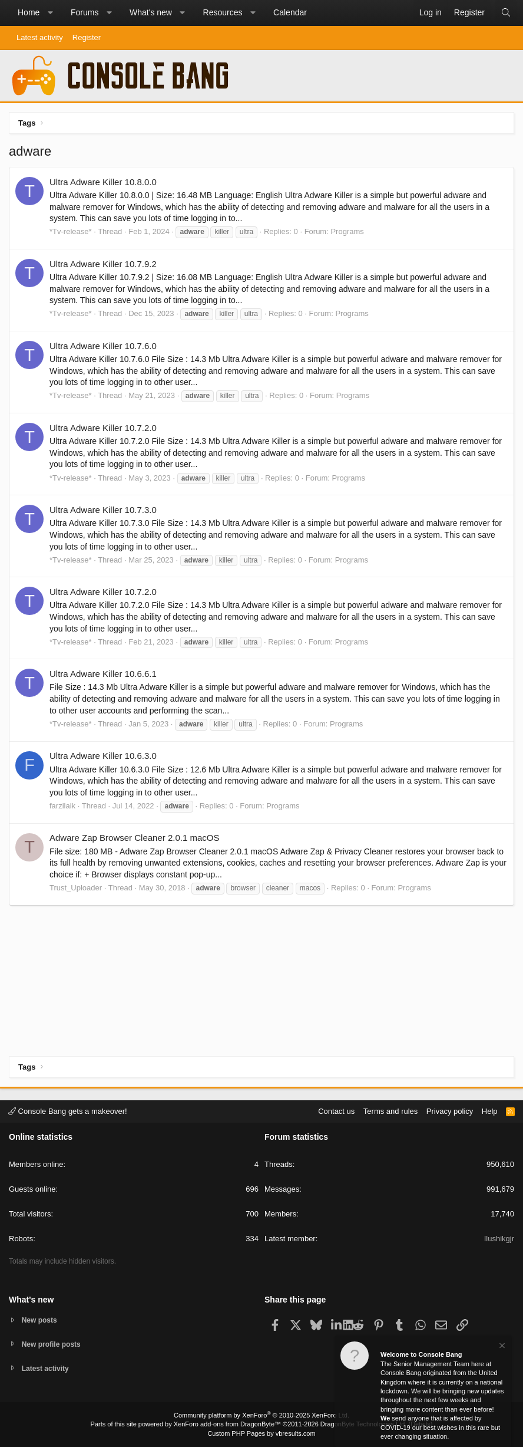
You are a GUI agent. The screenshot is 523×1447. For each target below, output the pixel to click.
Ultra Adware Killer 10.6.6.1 (103, 674)
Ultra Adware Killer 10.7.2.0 (103, 428)
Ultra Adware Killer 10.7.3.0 (103, 510)
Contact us (336, 1109)
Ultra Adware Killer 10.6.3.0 (103, 756)
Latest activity (39, 37)
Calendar (290, 12)
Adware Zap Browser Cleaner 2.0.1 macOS (134, 838)
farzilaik (62, 805)
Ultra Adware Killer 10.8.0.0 (103, 182)
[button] (50, 13)
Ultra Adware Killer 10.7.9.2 (103, 264)
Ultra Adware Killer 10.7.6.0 (103, 346)
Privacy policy (449, 1109)
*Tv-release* (70, 231)
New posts (41, 1318)
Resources (223, 12)
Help (490, 1109)
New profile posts (53, 1343)
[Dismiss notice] (501, 1347)
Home (28, 12)
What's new (151, 12)
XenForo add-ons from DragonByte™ (227, 1424)
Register (86, 37)
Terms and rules (390, 1109)
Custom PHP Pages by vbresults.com (261, 1433)
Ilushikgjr (499, 1237)
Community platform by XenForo (261, 1415)
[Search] (506, 13)
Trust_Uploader (75, 887)
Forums (84, 12)
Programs (346, 231)
